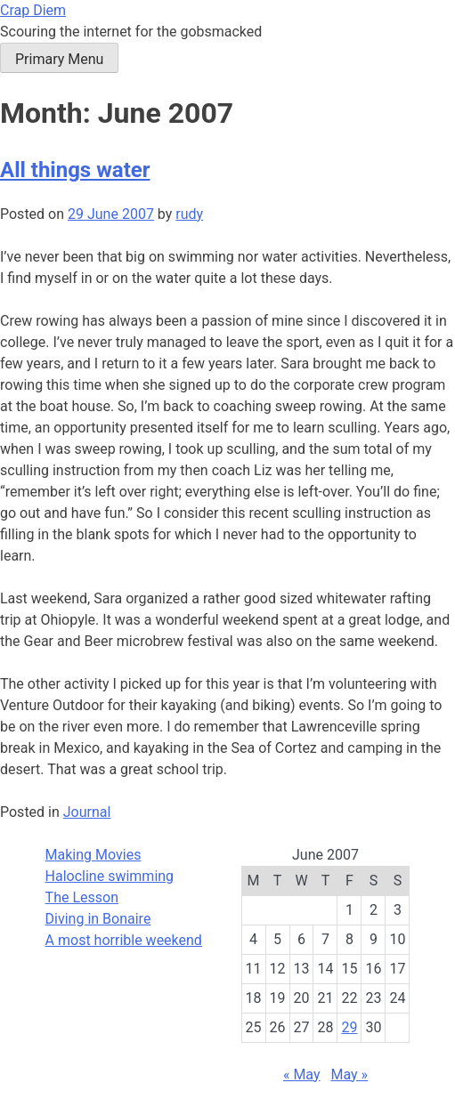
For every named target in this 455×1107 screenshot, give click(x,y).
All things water (75, 170)
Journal (87, 812)
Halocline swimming (110, 876)
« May (302, 1074)
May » (349, 1074)
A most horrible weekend (123, 940)
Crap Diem (33, 10)
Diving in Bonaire (98, 918)
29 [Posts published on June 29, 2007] (349, 1027)
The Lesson (81, 897)
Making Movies (93, 854)
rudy (189, 214)
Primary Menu (59, 59)
